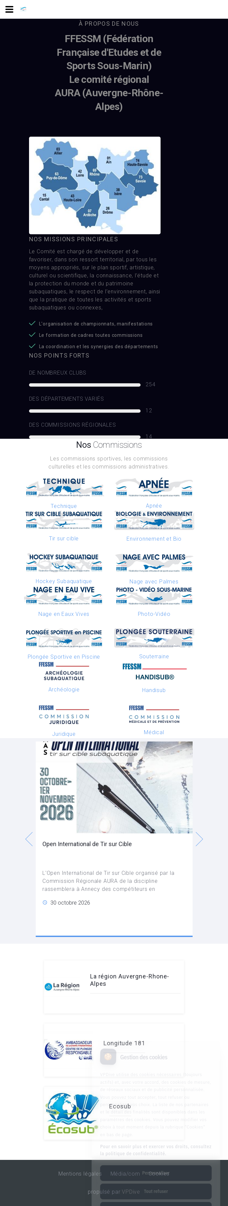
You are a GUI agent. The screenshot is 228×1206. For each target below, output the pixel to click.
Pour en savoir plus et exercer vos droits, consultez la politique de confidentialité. (156, 1123)
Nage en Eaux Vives (63, 614)
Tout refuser (156, 1165)
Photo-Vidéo (154, 614)
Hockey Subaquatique (64, 581)
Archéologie (64, 689)
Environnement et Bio (154, 539)
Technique (64, 506)
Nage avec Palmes (154, 581)
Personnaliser (156, 1147)
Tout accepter (155, 1184)
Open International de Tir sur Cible (87, 843)
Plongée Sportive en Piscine (64, 657)
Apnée (154, 506)
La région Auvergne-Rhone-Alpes (130, 980)
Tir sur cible (64, 538)
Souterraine (154, 656)
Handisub (154, 690)
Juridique (63, 734)
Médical (154, 732)
